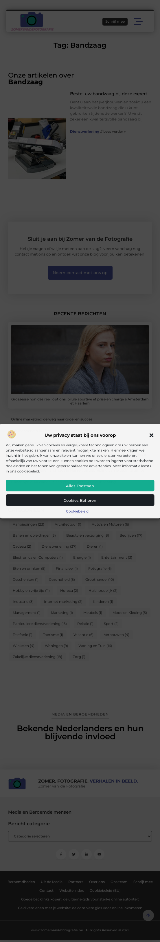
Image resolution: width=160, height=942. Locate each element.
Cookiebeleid (77, 511)
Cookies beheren (80, 500)
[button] (151, 435)
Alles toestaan (80, 485)
